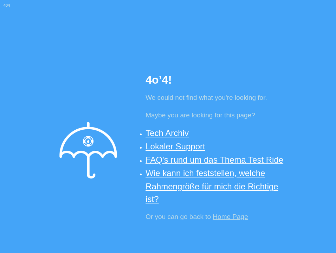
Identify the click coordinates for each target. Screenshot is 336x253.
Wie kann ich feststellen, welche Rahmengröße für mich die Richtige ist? (212, 185)
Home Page (230, 216)
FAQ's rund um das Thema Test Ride (214, 159)
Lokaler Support (175, 146)
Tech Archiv (167, 133)
